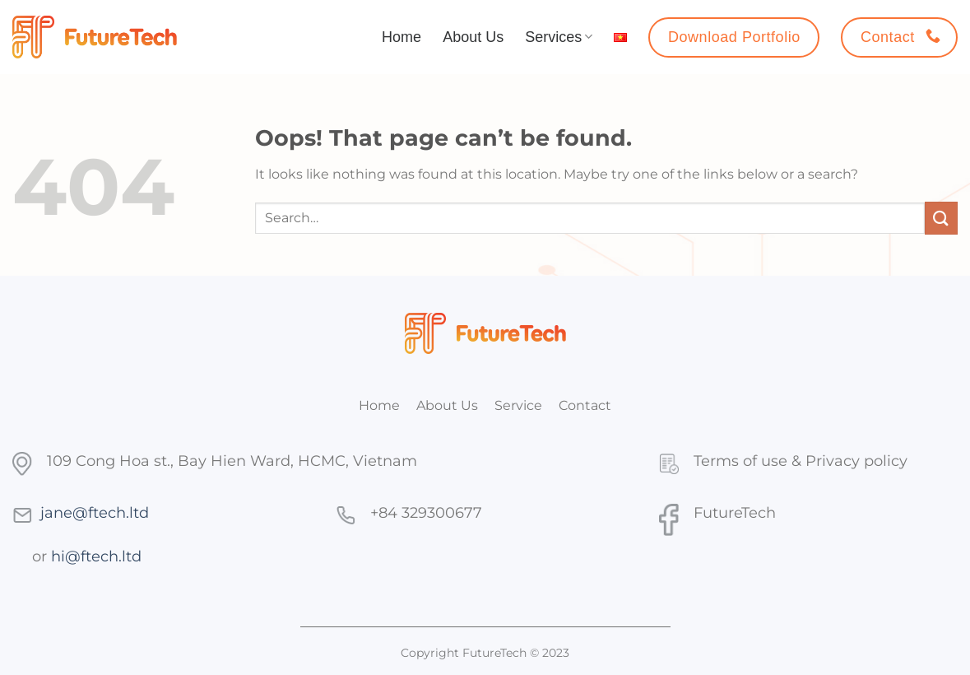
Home (401, 37)
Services (558, 37)
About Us (473, 37)
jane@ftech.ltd (94, 512)
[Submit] (941, 218)
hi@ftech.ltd (96, 556)
